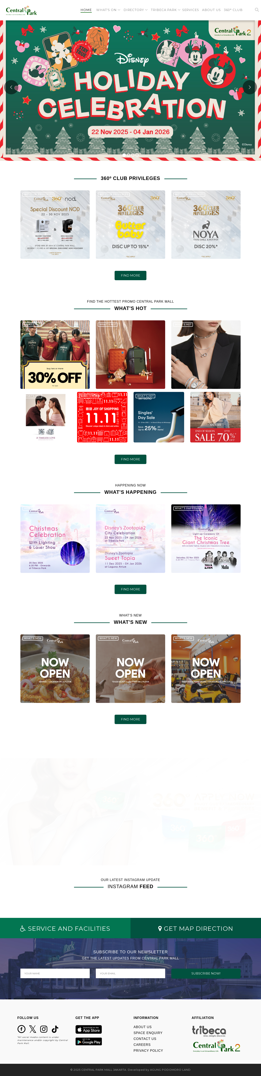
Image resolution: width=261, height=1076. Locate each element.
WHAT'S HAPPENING (37, 509)
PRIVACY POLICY (148, 1050)
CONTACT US (145, 1039)
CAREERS (142, 1044)
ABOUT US (143, 1027)
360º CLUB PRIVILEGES (38, 195)
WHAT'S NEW (33, 639)
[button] (108, 10)
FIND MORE (130, 275)
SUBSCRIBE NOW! (205, 973)
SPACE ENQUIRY (148, 1033)
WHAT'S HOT (32, 325)
